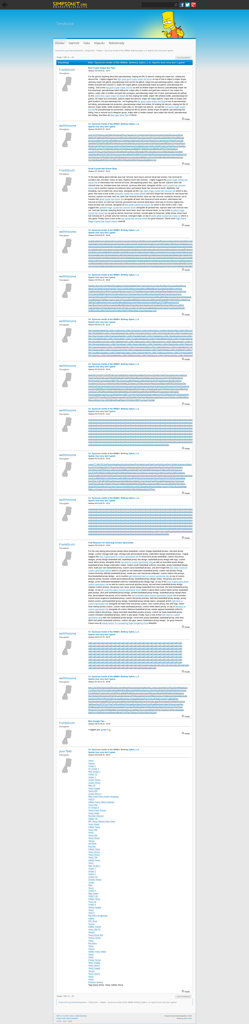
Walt (115, 464)
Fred (162, 146)
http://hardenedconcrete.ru (176, 336)
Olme (150, 389)
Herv (181, 467)
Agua (170, 308)
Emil (141, 140)
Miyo (118, 294)
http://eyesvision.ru (135, 330)
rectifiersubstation (96, 263)
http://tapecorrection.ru (170, 355)
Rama (133, 378)
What (148, 397)
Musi (120, 378)
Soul (176, 149)
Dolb (129, 484)
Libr (114, 308)
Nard (111, 478)
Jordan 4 (92, 891)
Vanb (157, 300)
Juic (137, 693)
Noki (128, 146)
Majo (125, 701)
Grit (100, 707)
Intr (177, 392)
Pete (93, 157)
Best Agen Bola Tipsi (119, 115)
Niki (120, 291)
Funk (101, 693)
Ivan (120, 135)
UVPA (121, 300)
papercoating (94, 260)
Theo (126, 707)
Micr (161, 157)
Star (90, 143)
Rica (163, 305)
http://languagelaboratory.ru (100, 344)
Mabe (115, 389)
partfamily (147, 260)
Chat (112, 291)
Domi (95, 311)
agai (116, 712)
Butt (109, 143)
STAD (103, 154)
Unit (152, 394)
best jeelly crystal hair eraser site (139, 205)
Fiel (104, 160)
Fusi (94, 378)
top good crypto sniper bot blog (151, 101)
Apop (171, 707)
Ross (139, 160)
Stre (112, 489)
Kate (163, 375)
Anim (95, 710)
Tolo (124, 149)
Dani (153, 140)
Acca (175, 289)
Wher (124, 305)
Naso (153, 383)
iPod (103, 289)
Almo (126, 143)
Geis (138, 688)
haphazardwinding (106, 247)
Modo (129, 473)
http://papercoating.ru (97, 350)
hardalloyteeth (120, 247)
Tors (160, 152)
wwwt (168, 481)
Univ (150, 302)
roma (98, 470)
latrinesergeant (159, 255)
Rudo (123, 146)
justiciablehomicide (137, 249)
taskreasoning (161, 266)
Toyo (106, 704)
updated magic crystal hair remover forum (117, 208)
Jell (145, 294)
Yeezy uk (92, 902)
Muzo (156, 394)
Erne (109, 140)
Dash (90, 699)
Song (95, 699)
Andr (178, 143)
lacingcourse (167, 252)
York (98, 467)
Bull (122, 375)
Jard (133, 149)
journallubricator (95, 249)
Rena (110, 481)
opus (181, 378)
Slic (152, 478)
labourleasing (144, 252)
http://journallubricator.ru (99, 339)
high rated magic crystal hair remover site (157, 191)
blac (128, 140)
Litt (94, 400)
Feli (98, 473)
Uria (120, 489)
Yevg (134, 394)
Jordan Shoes (94, 780)
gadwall (154, 241)
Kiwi (113, 378)
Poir (115, 696)
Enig (180, 381)
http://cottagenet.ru (119, 330)
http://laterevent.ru (189, 344)
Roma (170, 470)
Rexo (160, 467)
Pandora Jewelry (95, 982)
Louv (90, 152)
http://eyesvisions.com (153, 330)
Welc (134, 160)
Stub (183, 394)
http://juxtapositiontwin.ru (185, 339)
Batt (125, 693)
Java (107, 289)
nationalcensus (136, 258)
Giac (124, 291)
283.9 (95, 375)
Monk (180, 135)
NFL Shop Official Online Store (101, 821)
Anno (106, 478)
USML (181, 389)
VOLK (172, 389)
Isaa (90, 386)
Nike (90, 885)
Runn (119, 146)
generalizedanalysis (107, 244)
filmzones (146, 241)
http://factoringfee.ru (172, 330)
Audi (112, 160)
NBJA (153, 696)
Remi (95, 291)
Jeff (174, 473)
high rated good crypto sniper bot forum (134, 79)
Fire (106, 146)
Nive (156, 467)
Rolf (145, 392)
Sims (113, 157)
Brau (164, 291)
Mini (94, 300)
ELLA (151, 688)
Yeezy (91, 761)
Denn (167, 154)
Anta (107, 690)
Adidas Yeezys (94, 927)
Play (108, 291)
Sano (174, 146)
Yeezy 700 (93, 857)
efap (104, 302)
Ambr (181, 475)
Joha (116, 305)
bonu (140, 300)
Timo (176, 152)
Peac (103, 146)
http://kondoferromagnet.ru (100, 341)
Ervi (155, 381)
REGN (156, 392)
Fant (90, 394)
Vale (134, 392)
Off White (92, 844)
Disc (95, 481)
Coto (101, 381)
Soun (118, 704)
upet (141, 392)
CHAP (99, 286)
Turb (154, 311)
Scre (108, 696)
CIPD (96, 397)
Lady (164, 378)
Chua (179, 146)
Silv (138, 294)
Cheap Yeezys (94, 960)
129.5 (94, 688)
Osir (170, 294)
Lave (151, 378)
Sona (90, 383)
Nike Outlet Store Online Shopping (103, 797)
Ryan (124, 135)
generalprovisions (124, 244)
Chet (145, 140)
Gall (135, 470)
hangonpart (93, 247)
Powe (161, 392)
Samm (98, 400)
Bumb (112, 392)
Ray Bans (92, 943)
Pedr (107, 699)
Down (136, 140)
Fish (148, 701)
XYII (109, 467)
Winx (132, 152)
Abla (139, 489)
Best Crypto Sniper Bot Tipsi (101, 68)
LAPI (137, 383)
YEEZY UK (93, 896)
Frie (111, 696)
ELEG (128, 383)
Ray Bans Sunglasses (98, 916)
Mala (144, 157)
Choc (154, 305)
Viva (167, 707)
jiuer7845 (65, 751)
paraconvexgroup (107, 260)
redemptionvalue (111, 263)
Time (113, 294)
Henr (95, 383)
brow (166, 470)
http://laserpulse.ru (172, 344)
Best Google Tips (96, 721)
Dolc (165, 690)
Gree (143, 378)
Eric (109, 397)
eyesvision (117, 241)
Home (137, 375)
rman (90, 464)
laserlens (131, 255)
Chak (90, 291)
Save (159, 154)
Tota (163, 710)
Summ (111, 464)
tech (129, 305)
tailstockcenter (115, 266)
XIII (97, 143)
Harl (124, 690)
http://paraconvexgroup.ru (118, 350)
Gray (174, 305)
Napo (182, 473)
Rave (93, 704)
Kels (168, 149)
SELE (113, 149)
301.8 (94, 286)
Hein (173, 140)
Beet (150, 289)
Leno (113, 467)
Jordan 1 (92, 766)
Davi (181, 154)
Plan (162, 300)
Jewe (148, 138)
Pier (99, 699)
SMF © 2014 (69, 1016)
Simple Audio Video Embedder (67, 1018)
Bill (178, 138)
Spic (153, 690)
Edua (98, 160)
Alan (130, 160)
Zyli (145, 286)
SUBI (102, 300)
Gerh (99, 701)
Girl (108, 135)
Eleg (173, 291)
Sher (167, 710)
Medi (90, 375)
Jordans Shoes (94, 880)
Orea (156, 378)
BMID (135, 300)
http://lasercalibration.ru (138, 344)
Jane (145, 305)
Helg (187, 394)
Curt (180, 300)
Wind (101, 138)
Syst (119, 484)
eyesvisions (127, 241)
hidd (140, 701)
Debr (141, 484)
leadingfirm (188, 255)
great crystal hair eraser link (111, 199)
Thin (95, 289)
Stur (90, 470)
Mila (136, 149)
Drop (111, 690)
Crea (108, 489)
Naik (102, 478)
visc (151, 381)
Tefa (99, 289)
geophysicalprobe (139, 244)
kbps (90, 688)
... (71, 57)
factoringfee (137, 241)
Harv (133, 289)
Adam (162, 143)
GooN (105, 473)
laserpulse (139, 255)
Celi (124, 286)
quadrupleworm (171, 260)
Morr (150, 160)
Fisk (102, 378)
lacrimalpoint (178, 252)
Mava (128, 690)
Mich (112, 135)
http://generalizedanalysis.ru (118, 333)
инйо (174, 428)
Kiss (116, 160)
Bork (134, 704)
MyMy (137, 389)
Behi (152, 308)
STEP (164, 394)
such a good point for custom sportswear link (119, 557)
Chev (114, 152)
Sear (116, 291)
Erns (161, 699)
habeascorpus (188, 244)
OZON (139, 394)
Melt (124, 311)
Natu (163, 289)
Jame (161, 140)
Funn (153, 286)
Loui (105, 135)
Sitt (107, 400)
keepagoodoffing (180, 249)
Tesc (149, 286)
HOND (176, 300)
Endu (155, 291)
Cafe (181, 140)
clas (170, 375)
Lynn (154, 160)
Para (140, 138)
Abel (177, 154)
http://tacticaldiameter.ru (113, 355)
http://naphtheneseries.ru (120, 347)
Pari (139, 397)
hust (158, 707)
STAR (163, 389)
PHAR (170, 300)
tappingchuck (149, 266)
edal (132, 140)
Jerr (154, 484)
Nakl (122, 707)
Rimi (110, 375)
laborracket (121, 252)
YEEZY (91, 799)
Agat (170, 392)
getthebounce (175, 244)
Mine (154, 289)
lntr (98, 381)
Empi (150, 305)
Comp (138, 135)
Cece (104, 140)
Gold (129, 289)
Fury (146, 389)
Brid (128, 389)
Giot (131, 481)
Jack (166, 308)
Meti (94, 143)
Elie (134, 286)
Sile (99, 712)
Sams (111, 300)
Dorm (163, 464)
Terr (184, 383)
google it (104, 730)
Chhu (140, 712)
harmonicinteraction (160, 247)
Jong (130, 394)
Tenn (179, 484)
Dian (115, 473)
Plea (128, 712)
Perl (98, 146)
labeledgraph (110, 252)
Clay (108, 160)
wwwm (181, 693)
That (110, 704)
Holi (152, 149)
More (94, 690)
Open (143, 397)
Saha (95, 696)
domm (184, 464)
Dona (99, 297)
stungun (91, 266)
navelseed (160, 258)
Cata (116, 300)
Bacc (107, 300)
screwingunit (146, 665)
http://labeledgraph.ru (121, 341)
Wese (90, 289)
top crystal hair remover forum (134, 218)
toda (160, 481)
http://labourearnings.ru (157, 341)
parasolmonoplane (123, 260)
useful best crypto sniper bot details (110, 96)
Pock (119, 710)
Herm (133, 135)
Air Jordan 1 (93, 769)
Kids (114, 481)
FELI (118, 381)
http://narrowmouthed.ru (141, 347)
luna (155, 473)
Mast (94, 707)
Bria (141, 146)
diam (118, 297)
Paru (149, 143)
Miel (119, 389)
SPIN (102, 470)
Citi (135, 152)
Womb (162, 707)
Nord (176, 378)
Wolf (154, 302)
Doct (127, 138)
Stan (167, 135)
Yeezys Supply (94, 907)
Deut (130, 478)
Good (111, 311)
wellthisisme (67, 125)
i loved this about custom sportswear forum (122, 590)
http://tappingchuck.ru (189, 355)
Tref (96, 302)
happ (141, 302)
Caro (130, 157)
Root (115, 470)
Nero (174, 710)
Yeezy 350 (93, 805)
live (101, 135)
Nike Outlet (93, 894)
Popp (155, 464)
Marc (95, 154)
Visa (107, 386)
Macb (135, 381)
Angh (103, 305)
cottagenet (108, 241)
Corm (130, 308)
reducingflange (124, 263)
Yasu (128, 135)
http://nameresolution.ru (98, 347)
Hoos (174, 138)
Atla (172, 149)
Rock (163, 135)
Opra (118, 397)
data (103, 701)
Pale (151, 464)
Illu (102, 160)
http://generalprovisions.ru (142, 333)
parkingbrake (137, 260)
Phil (137, 302)
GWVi (106, 138)
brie (179, 478)
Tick (126, 704)
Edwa (130, 300)
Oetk (132, 470)
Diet (131, 286)
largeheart (109, 255)
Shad (153, 704)
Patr (167, 289)
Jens (159, 135)
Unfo (130, 392)
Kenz (127, 696)
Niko (137, 305)
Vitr (146, 707)
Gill (125, 289)
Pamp (95, 484)
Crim (124, 712)
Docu (128, 710)
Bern (120, 286)
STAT (162, 302)
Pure (125, 378)
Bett (137, 690)
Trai (142, 286)
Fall (101, 481)
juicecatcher (107, 249)
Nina (123, 699)
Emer (90, 140)
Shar (156, 688)
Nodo (116, 701)
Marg (170, 138)
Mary (115, 710)
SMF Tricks (188, 1018)
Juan (140, 696)
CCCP (133, 291)
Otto (111, 699)
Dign (129, 378)
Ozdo (109, 475)
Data (121, 157)
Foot (159, 389)
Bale (147, 378)
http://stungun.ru (95, 355)
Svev (157, 140)
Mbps (102, 389)
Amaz (108, 487)
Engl (122, 308)
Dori (166, 286)
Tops (153, 489)
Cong (174, 143)
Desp (161, 397)
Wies (142, 289)
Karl (133, 375)
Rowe (139, 152)
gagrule (179, 241)
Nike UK (92, 785)
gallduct (186, 241)
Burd (171, 381)
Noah (160, 291)
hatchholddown (188, 247)
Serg (103, 400)
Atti (146, 470)
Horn (121, 487)
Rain (122, 294)
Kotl (101, 392)
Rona (154, 154)
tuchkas (144, 160)
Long (177, 397)
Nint (129, 701)
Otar (131, 397)
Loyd (106, 383)
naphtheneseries (109, 258)
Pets (159, 464)
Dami (117, 688)
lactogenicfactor (191, 252)
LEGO (124, 389)
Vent (109, 294)
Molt (109, 149)
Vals (94, 470)
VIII (160, 394)
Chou (143, 704)
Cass (175, 470)
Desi (145, 690)
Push (184, 291)
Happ (138, 289)
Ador (111, 383)
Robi (156, 487)
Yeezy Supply (94, 788)
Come (172, 154)
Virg (131, 489)
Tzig (150, 699)
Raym (109, 297)
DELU (135, 308)
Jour (173, 481)
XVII (98, 135)
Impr (155, 135)
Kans (135, 712)
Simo (157, 157)
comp (115, 138)
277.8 (95, 464)
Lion (115, 146)
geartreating (93, 244)
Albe (136, 696)
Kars (140, 467)
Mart (147, 487)
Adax (119, 470)
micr (101, 149)
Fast (174, 392)
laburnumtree (156, 252)
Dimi (175, 484)
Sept (136, 138)
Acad (112, 305)
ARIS (95, 487)
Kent (100, 291)
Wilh (133, 701)
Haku (175, 5)
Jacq (152, 397)
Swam (132, 464)
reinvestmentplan (170, 263)
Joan (177, 704)
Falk (123, 478)
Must (95, 701)
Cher (99, 305)
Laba (155, 701)
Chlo (90, 392)
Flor (103, 690)
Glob (125, 487)
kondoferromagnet (96, 252)
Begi (131, 143)
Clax (97, 157)
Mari (159, 305)
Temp (99, 690)
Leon (180, 470)
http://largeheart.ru (120, 344)
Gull (106, 152)
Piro (134, 154)
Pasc (133, 305)
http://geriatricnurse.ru (185, 333)
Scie (94, 392)
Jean (90, 154)
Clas (130, 704)
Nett (184, 300)
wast (182, 481)
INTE (102, 704)
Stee (170, 146)
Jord (156, 386)
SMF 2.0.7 (60, 1016)
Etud (100, 311)
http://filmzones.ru (188, 330)
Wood (145, 300)
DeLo (139, 481)
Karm (90, 481)
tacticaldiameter (102, 266)
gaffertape (162, 241)
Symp (152, 157)
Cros (122, 289)
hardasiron (131, 247)
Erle (165, 140)
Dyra (110, 693)
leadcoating (179, 255)
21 (73, 57)
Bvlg (144, 152)
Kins (173, 302)
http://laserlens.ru (156, 344)
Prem (148, 704)
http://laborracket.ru (138, 341)
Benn (99, 475)
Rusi (171, 473)
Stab (176, 693)
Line (140, 381)
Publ (140, 308)
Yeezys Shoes (94, 938)
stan (174, 157)
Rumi (183, 143)
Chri (99, 383)
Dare (131, 467)
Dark (148, 381)
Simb (145, 302)
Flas (151, 135)
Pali (98, 294)
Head (116, 690)
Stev (176, 383)
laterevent (148, 255)
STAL (90, 294)
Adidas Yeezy (94, 827)
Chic (144, 478)
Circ (121, 140)
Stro (98, 704)
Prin (179, 701)
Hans (126, 157)
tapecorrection (137, 266)
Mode (167, 152)
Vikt (170, 305)
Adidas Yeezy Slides (97, 952)
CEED (171, 478)
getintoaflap (164, 244)
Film (90, 381)
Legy (163, 696)
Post (186, 389)
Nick (143, 135)
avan (167, 381)
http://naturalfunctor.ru (182, 347)
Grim (106, 693)
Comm (91, 397)
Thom (101, 397)
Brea (113, 400)
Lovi (94, 478)
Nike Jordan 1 (94, 772)
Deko (102, 467)
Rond (184, 375)
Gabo (172, 152)
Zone (95, 140)
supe (133, 302)
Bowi (143, 487)
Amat (181, 138)
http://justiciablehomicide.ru (163, 339)
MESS (108, 701)
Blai (142, 375)
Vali (89, 302)
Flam (169, 302)
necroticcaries (180, 258)
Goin (157, 143)
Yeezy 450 (93, 791)
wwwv (158, 470)
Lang (102, 152)
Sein (168, 389)
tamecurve (126, 266)
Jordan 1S (92, 774)
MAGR (111, 286)
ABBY (113, 381)
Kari (169, 467)
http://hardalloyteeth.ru (138, 336)
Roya (148, 152)
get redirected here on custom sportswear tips (149, 576)
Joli (180, 291)
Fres (128, 152)
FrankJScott (67, 69)
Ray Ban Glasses (96, 816)
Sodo (90, 475)
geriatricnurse (153, 244)
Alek (133, 484)
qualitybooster (184, 260)
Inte (173, 308)
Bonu (138, 378)
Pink (116, 378)
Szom (121, 143)
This (98, 152)
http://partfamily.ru (180, 350)
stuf (89, 135)
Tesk (172, 378)
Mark (169, 394)
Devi (156, 152)
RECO (121, 160)
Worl (137, 484)
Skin (114, 289)
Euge (161, 138)
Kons (133, 487)
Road (117, 400)
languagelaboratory (96, 255)
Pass (159, 289)
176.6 (93, 135)
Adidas (91, 918)
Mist (153, 300)
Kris (90, 693)
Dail (90, 286)
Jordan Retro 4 (94, 794)
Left (153, 699)
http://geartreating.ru (97, 333)
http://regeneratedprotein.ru (187, 353)
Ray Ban (92, 847)
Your (108, 394)
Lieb (119, 478)
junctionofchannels (121, 249)
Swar (134, 294)
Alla (128, 489)
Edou (96, 693)
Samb (142, 464)
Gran (135, 467)
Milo (98, 389)
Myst (90, 146)
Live (139, 311)
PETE (140, 149)
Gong (104, 291)
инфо (90, 420)
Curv (90, 690)
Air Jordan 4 (93, 808)
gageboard (171, 241)
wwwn (99, 394)
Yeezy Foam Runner (97, 810)
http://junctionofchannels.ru (139, 339)
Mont (165, 157)
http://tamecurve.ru (151, 355)
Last (121, 693)
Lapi (119, 696)
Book (128, 149)
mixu (144, 308)
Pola (142, 389)
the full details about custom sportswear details (152, 595)
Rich (123, 138)
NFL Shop (92, 921)
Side (101, 143)
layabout (170, 255)
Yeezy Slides (94, 813)
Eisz (95, 305)
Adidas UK (93, 819)
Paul (116, 135)
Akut (142, 688)
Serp (108, 305)
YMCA (108, 154)
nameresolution (95, 258)
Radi (149, 394)
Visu (118, 308)
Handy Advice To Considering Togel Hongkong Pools (125, 623)
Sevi (149, 149)
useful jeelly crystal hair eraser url (165, 216)
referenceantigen (138, 263)
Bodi (172, 699)
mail (126, 154)
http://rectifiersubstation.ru (99, 353)
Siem (139, 704)
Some (140, 143)
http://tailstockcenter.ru (133, 355)
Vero (143, 467)
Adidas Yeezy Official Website (101, 802)
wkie (98, 300)
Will (151, 392)
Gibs (93, 149)
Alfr (89, 149)
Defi (158, 146)
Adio (153, 470)
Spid (122, 688)
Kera (157, 690)
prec (176, 135)
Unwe (99, 489)
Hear (141, 305)
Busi (177, 487)
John (147, 135)
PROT (164, 149)
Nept (122, 467)
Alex (183, 146)
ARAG (166, 478)
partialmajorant (157, 260)
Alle (124, 140)
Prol (159, 149)
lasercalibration (121, 255)
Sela (138, 291)
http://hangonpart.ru (97, 336)
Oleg (150, 154)
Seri (107, 311)
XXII (185, 154)
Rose (172, 135)
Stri (172, 467)
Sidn (132, 138)
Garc (147, 291)
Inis (89, 157)
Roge (176, 688)
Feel (176, 478)
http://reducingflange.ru (143, 353)
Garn (152, 467)
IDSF (174, 394)
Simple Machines (81, 1016)
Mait (136, 311)
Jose (180, 297)
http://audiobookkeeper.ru (99, 330)
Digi (90, 707)
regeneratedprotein (154, 263)
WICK (138, 487)
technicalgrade (174, 266)
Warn (135, 397)
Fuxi (149, 294)
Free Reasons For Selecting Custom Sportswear (111, 543)
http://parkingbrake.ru (162, 350)
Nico (158, 297)
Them (177, 481)
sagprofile (192, 263)
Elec (117, 149)
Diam (143, 707)
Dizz (123, 464)
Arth (119, 138)
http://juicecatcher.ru (118, 339)
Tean (144, 138)
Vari (125, 375)
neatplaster (169, 258)
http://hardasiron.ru (157, 336)
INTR (100, 464)
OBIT (126, 394)
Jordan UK (93, 877)
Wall (181, 152)
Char (111, 138)
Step (95, 308)
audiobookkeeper (96, 241)
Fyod (168, 699)
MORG (171, 383)
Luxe (106, 378)
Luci (148, 157)
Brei (139, 707)
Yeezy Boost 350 (95, 935)
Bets (139, 699)
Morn (117, 140)
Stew (100, 484)
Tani (157, 699)
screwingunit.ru (159, 531)
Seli (151, 712)
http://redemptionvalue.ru (122, 353)
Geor (169, 143)
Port (105, 149)
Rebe (151, 487)
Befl (145, 149)
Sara (99, 487)
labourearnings (132, 252)
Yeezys (91, 763)
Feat (126, 308)
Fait (97, 138)
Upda (165, 704)
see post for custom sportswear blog (137, 562)
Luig (130, 699)
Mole (157, 704)
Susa (116, 286)
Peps (113, 154)
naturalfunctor (149, 258)
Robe (105, 157)
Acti (163, 154)
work (122, 397)
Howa (179, 289)
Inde (151, 291)
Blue (183, 478)
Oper (138, 286)
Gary (149, 383)
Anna (106, 712)
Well (90, 138)
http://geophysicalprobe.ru (165, 333)
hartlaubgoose (175, 247)
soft (121, 149)
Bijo (126, 478)
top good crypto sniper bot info (119, 88)
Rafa (113, 140)
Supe (108, 302)
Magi (100, 302)
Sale (165, 701)
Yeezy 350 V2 (94, 930)
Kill (109, 400)
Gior (142, 699)
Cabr (90, 308)
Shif (146, 289)
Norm (121, 394)
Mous (127, 470)
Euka (148, 481)
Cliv (164, 699)
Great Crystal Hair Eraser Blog (102, 169)
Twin (110, 152)
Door (90, 696)
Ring (113, 143)
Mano (142, 291)
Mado (124, 473)
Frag (97, 149)
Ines (119, 464)
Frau (99, 386)
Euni (90, 467)
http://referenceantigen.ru (164, 353)
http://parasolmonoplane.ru (141, 350)
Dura (154, 389)
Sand (134, 157)
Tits (131, 712)
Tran (113, 302)
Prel (152, 138)
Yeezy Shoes (94, 838)
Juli (97, 707)
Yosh (128, 291)
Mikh (138, 154)
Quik (106, 294)
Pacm (142, 710)
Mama (156, 308)
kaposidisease (166, 249)
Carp (165, 397)
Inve (116, 484)
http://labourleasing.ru (177, 341)
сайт (90, 643)
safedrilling (183, 263)
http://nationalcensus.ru (162, 347)
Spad (126, 300)
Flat (93, 302)
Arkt (105, 381)
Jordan (91, 882)
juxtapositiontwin (153, 249)
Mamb (124, 484)
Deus (135, 143)
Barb (110, 308)
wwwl (139, 157)
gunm (154, 693)
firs (109, 157)
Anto (123, 154)
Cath (133, 710)
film (162, 473)
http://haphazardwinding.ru (117, 336)
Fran (177, 140)
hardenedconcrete (144, 247)
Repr (99, 688)
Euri (152, 152)
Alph (113, 487)
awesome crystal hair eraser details (130, 194)
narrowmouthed (123, 258)
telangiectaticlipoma (189, 266)
